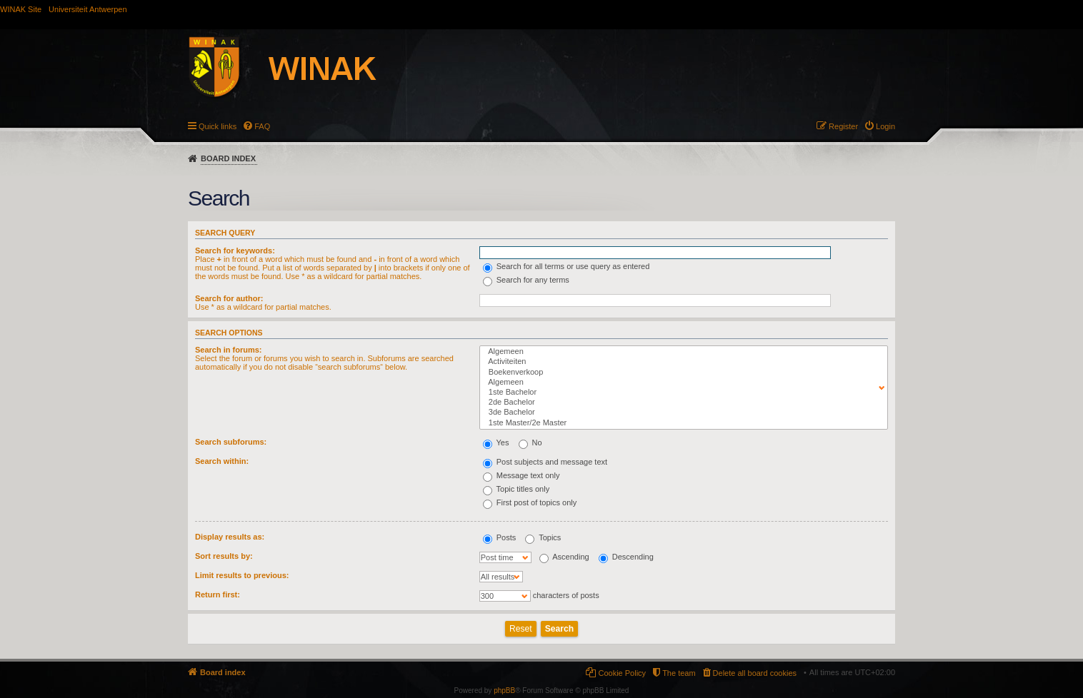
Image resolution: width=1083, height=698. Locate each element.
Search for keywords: (235, 250)
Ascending (564, 556)
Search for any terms (526, 279)
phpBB (504, 690)
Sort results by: (224, 556)
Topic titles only (516, 489)
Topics (543, 537)
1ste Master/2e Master (680, 423)
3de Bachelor (680, 413)
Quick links (217, 126)
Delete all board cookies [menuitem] (755, 673)
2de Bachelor (680, 403)
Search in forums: (228, 349)
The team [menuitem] (678, 673)
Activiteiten (680, 362)
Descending (626, 556)
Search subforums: (230, 441)
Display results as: (229, 536)
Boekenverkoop (680, 373)
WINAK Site (20, 9)
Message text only (521, 475)
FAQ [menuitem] (262, 126)
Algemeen (680, 352)
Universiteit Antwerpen (87, 9)
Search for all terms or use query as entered (566, 266)
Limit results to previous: (242, 575)
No (530, 442)
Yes (496, 442)
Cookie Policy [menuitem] (622, 673)
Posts (499, 537)
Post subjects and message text (545, 461)
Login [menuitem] (885, 126)
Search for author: (229, 298)
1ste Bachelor (680, 393)
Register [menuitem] (843, 126)
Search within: (222, 461)
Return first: (217, 594)
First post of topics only (530, 502)
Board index (228, 158)
